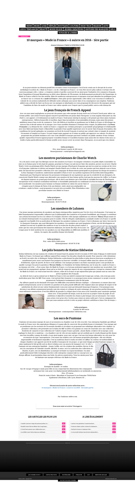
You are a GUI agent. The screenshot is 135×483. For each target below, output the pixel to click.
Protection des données (68, 480)
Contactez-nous (51, 475)
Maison (97, 25)
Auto (106, 25)
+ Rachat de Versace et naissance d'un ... (81, 429)
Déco (112, 29)
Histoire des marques (96, 29)
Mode (37, 25)
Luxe (44, 25)
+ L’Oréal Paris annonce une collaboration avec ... (33, 429)
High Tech (86, 25)
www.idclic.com (113, 478)
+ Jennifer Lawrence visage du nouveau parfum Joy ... (34, 423)
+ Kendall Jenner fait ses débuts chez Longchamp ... (34, 426)
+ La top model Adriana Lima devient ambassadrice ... (85, 432)
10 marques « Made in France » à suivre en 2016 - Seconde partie (67, 388)
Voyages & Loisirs (67, 32)
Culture (74, 25)
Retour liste (24, 36)
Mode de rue (55, 29)
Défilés (52, 25)
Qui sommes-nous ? (34, 475)
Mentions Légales (101, 475)
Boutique (63, 25)
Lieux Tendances (29, 29)
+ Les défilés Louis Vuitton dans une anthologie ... (33, 432)
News (29, 25)
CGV (88, 475)
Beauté (44, 29)
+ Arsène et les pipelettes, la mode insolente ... (83, 423)
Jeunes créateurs (73, 29)
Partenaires (66, 475)
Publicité (79, 475)
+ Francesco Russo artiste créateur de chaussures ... (84, 426)
